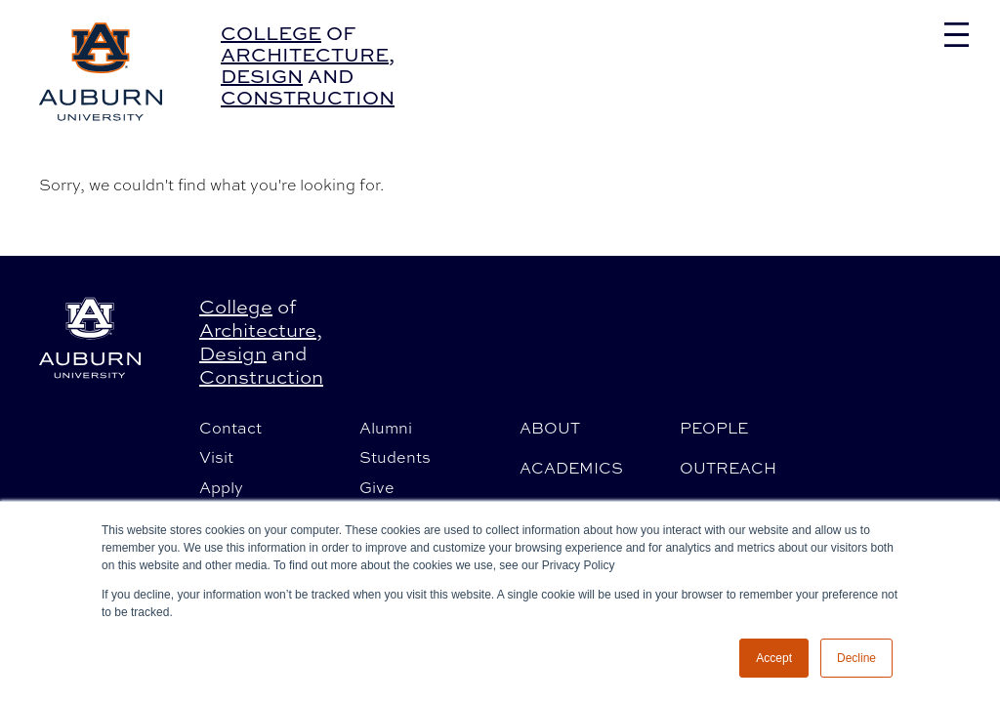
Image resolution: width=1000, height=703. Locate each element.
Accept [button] (774, 658)
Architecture (305, 54)
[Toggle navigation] (956, 35)
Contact (230, 427)
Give (377, 487)
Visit (216, 457)
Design (262, 75)
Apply (221, 487)
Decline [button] (856, 658)
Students (395, 457)
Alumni (385, 427)
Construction (308, 97)
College (271, 33)
